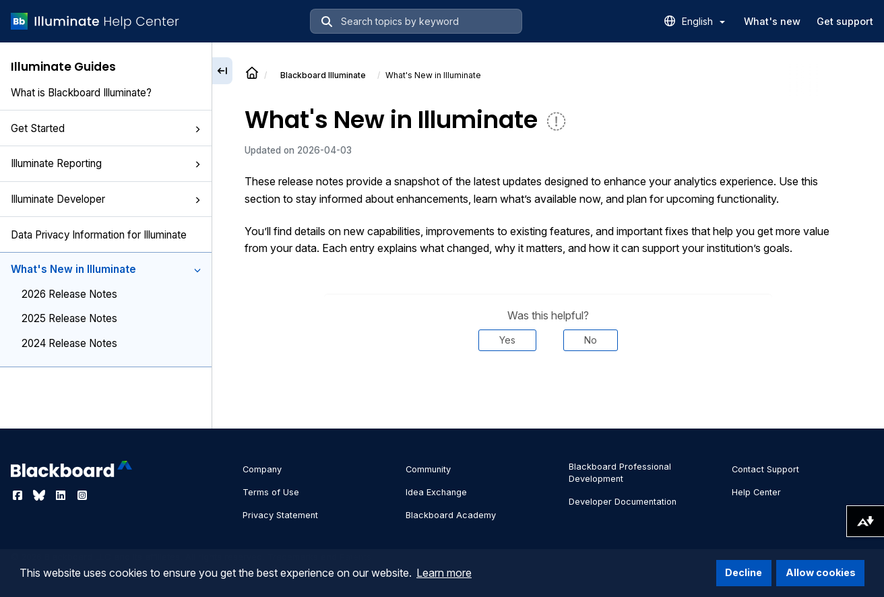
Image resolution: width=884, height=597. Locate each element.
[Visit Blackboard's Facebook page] (19, 495)
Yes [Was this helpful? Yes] (507, 340)
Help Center (756, 492)
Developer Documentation (622, 502)
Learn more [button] (444, 572)
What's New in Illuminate (106, 269)
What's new (772, 21)
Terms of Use (271, 492)
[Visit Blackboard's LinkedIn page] (62, 495)
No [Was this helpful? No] (590, 340)
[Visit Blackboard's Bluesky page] (40, 495)
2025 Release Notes (69, 318)
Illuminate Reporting (106, 163)
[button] (197, 129)
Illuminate (323, 75)
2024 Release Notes (69, 343)
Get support (845, 21)
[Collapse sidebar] (222, 70)
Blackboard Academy (451, 515)
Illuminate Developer (106, 199)
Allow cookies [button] (821, 572)
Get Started (106, 128)
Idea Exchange (436, 492)
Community (428, 469)
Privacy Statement (280, 515)
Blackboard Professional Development (620, 473)
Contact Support (765, 469)
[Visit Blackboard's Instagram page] (82, 495)
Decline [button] (743, 572)
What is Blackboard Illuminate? (81, 92)
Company (262, 469)
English (703, 21)
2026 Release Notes (69, 294)
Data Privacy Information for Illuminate (99, 234)
